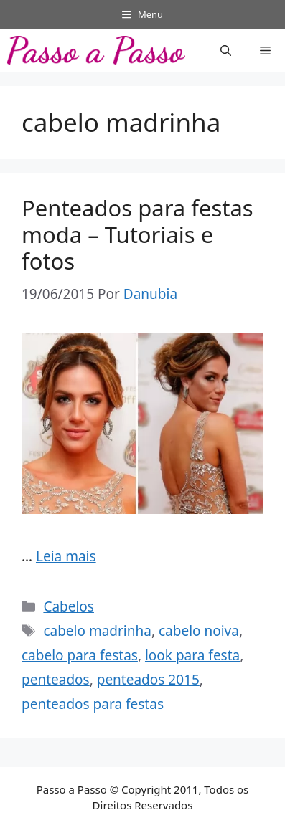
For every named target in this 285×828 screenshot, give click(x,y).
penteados (56, 679)
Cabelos (68, 606)
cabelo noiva (199, 631)
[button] (226, 50)
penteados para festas (93, 704)
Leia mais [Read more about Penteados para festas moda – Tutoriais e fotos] (66, 556)
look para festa (192, 655)
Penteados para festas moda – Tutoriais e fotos (137, 234)
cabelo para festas (80, 655)
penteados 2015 (148, 679)
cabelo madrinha (97, 631)
